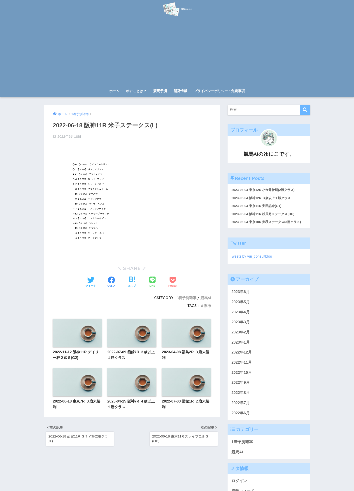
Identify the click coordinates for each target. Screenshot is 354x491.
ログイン (239, 482)
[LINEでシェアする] (152, 280)
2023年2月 (240, 333)
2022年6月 (240, 414)
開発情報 (180, 91)
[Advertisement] (177, 52)
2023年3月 (240, 323)
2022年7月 (240, 404)
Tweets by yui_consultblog (252, 257)
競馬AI (205, 296)
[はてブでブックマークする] (132, 281)
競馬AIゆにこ (177, 8)
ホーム (114, 91)
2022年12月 (241, 353)
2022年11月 (241, 363)
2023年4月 (240, 313)
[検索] (305, 110)
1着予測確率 (186, 296)
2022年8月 (240, 394)
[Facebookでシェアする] (111, 281)
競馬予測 (160, 91)
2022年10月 (241, 374)
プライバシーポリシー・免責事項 (219, 91)
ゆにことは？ (136, 91)
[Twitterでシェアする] (90, 281)
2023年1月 (240, 343)
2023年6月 (240, 293)
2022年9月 (240, 384)
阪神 (207, 304)
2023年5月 (240, 303)
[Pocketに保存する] (172, 281)
